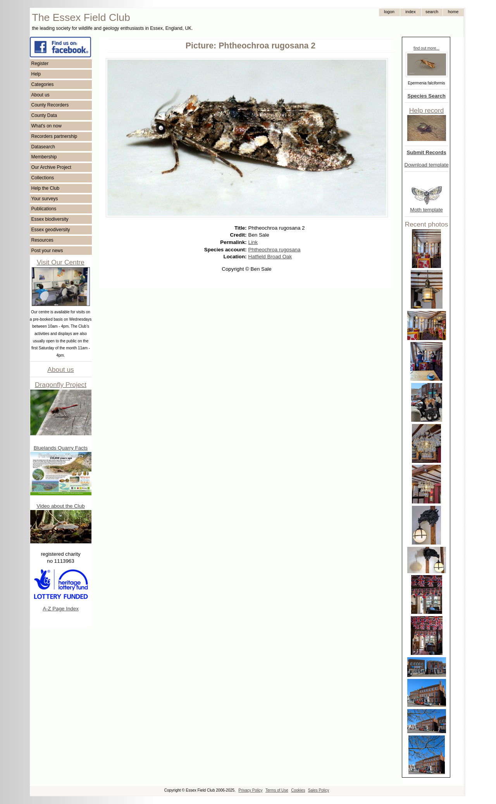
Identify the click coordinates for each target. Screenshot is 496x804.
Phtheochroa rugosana (274, 250)
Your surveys (44, 198)
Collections (42, 177)
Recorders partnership (54, 136)
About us (40, 95)
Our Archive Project (51, 167)
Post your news (47, 250)
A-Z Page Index (61, 609)
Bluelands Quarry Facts (61, 448)
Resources (42, 240)
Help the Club (45, 188)
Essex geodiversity (50, 229)
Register (40, 63)
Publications (44, 208)
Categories (42, 84)
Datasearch (43, 146)
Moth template (426, 210)
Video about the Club (60, 506)
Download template (427, 165)
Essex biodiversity (50, 219)
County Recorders (50, 105)
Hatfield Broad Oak (270, 256)
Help (36, 74)
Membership (44, 157)
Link (253, 242)
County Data (44, 115)
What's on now (46, 126)
